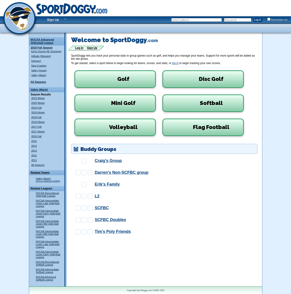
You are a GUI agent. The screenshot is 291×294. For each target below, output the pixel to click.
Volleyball (107, 127)
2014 (34, 146)
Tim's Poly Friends (113, 231)
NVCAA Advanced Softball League (46, 278)
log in (175, 63)
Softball (194, 103)
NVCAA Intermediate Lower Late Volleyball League (48, 244)
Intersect (36, 61)
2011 (34, 160)
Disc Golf (194, 79)
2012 (34, 155)
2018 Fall (36, 117)
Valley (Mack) (38, 75)
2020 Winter (38, 103)
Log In (257, 20)
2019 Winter (38, 112)
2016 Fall (36, 136)
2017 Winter (38, 131)
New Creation (39, 65)
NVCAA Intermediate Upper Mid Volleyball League (47, 224)
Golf (103, 79)
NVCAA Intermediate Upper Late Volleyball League (48, 203)
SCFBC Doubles (110, 219)
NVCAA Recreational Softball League (47, 263)
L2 (97, 196)
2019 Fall (36, 107)
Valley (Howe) (39, 70)
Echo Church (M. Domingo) (46, 51)
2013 (34, 150)
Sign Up (53, 20)
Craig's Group (108, 160)
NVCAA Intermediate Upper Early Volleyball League (48, 213)
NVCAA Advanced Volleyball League (42, 41)
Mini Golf (106, 103)
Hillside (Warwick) (41, 56)
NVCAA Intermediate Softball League (47, 271)
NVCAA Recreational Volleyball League (47, 194)
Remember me (277, 19)
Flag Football (197, 127)
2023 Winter (38, 98)
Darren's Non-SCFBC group (121, 172)
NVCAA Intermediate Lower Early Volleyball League (48, 254)
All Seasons (38, 82)
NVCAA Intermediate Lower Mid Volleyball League (47, 234)
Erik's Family (107, 184)
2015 (34, 141)
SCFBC (102, 208)
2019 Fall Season (42, 47)
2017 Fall (36, 126)
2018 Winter (38, 122)
